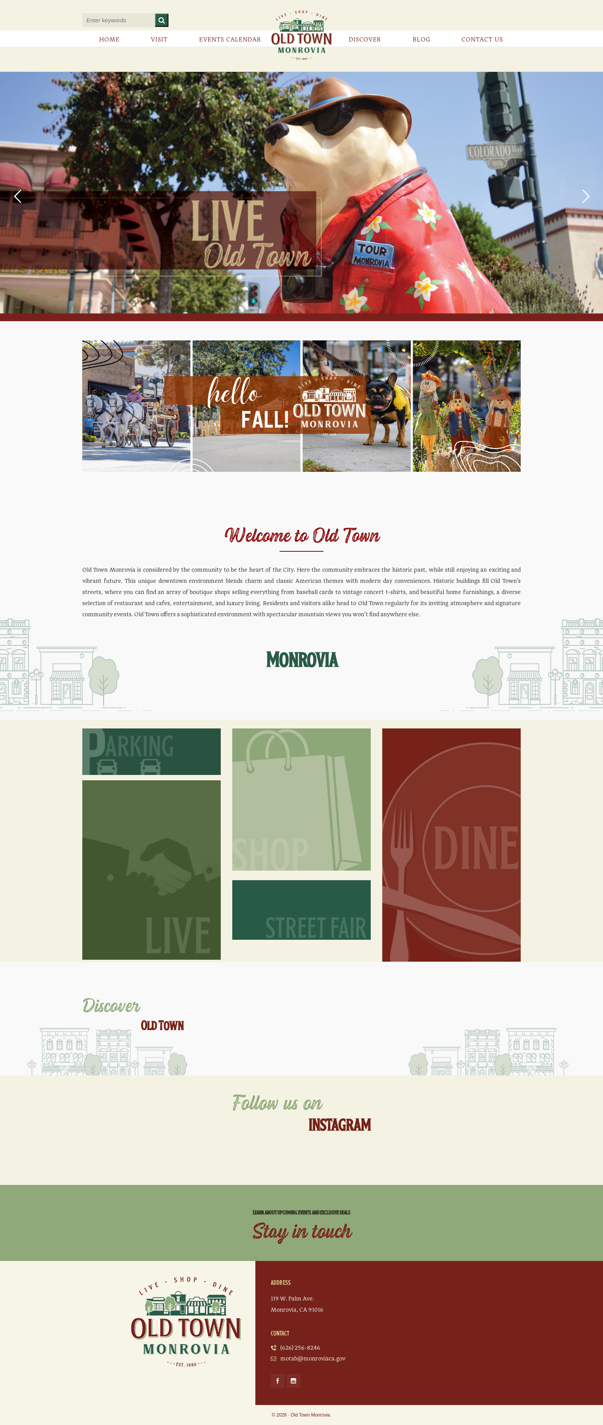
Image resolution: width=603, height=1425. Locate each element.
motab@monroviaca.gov (312, 1358)
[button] (161, 20)
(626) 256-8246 (300, 1347)
